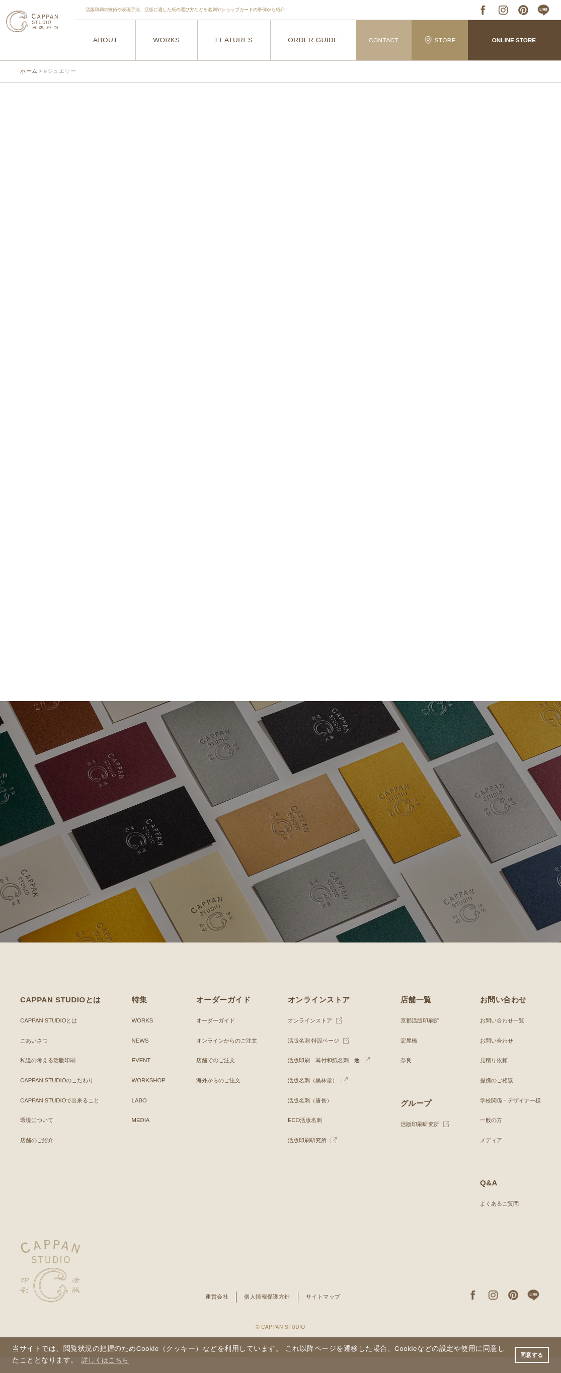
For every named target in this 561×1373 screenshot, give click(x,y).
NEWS (139, 1056)
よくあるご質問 (495, 1219)
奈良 (403, 1076)
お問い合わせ (492, 1056)
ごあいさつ (35, 1056)
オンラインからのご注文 (225, 1056)
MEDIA (139, 1136)
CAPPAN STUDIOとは (50, 1036)
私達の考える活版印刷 (50, 1076)
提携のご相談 (492, 1096)
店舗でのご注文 (213, 1076)
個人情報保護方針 (267, 1312)
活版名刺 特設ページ (311, 1056)
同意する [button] (530, 1354)
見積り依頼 (489, 1076)
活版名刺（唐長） (307, 1116)
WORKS (166, 40)
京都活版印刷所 (418, 1036)
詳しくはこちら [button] (107, 1359)
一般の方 (486, 1136)
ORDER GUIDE (313, 40)
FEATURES (234, 40)
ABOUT (105, 40)
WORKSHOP (148, 1096)
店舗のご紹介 (38, 1155)
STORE (440, 40)
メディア (486, 1155)
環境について (38, 1136)
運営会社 (213, 1312)
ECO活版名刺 (301, 1136)
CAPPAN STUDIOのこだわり (59, 1096)
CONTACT (383, 40)
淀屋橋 (406, 1056)
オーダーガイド (213, 1036)
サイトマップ (326, 1312)
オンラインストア (307, 1036)
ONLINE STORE (514, 40)
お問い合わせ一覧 (498, 1036)
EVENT (140, 1076)
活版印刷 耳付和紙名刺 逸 (322, 1076)
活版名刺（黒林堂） (310, 1096)
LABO (138, 1116)
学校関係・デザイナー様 (507, 1116)
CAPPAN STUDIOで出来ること (62, 1116)
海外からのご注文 (216, 1096)
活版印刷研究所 (304, 1155)
